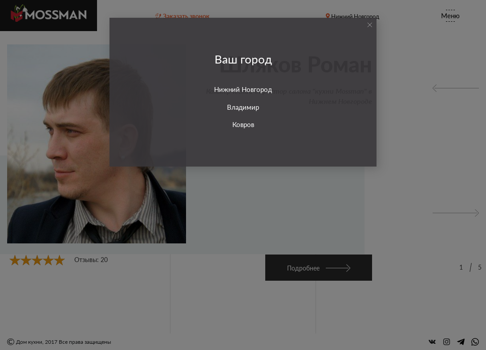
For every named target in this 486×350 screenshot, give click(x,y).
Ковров (243, 124)
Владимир (243, 107)
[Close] (369, 25)
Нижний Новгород (243, 89)
